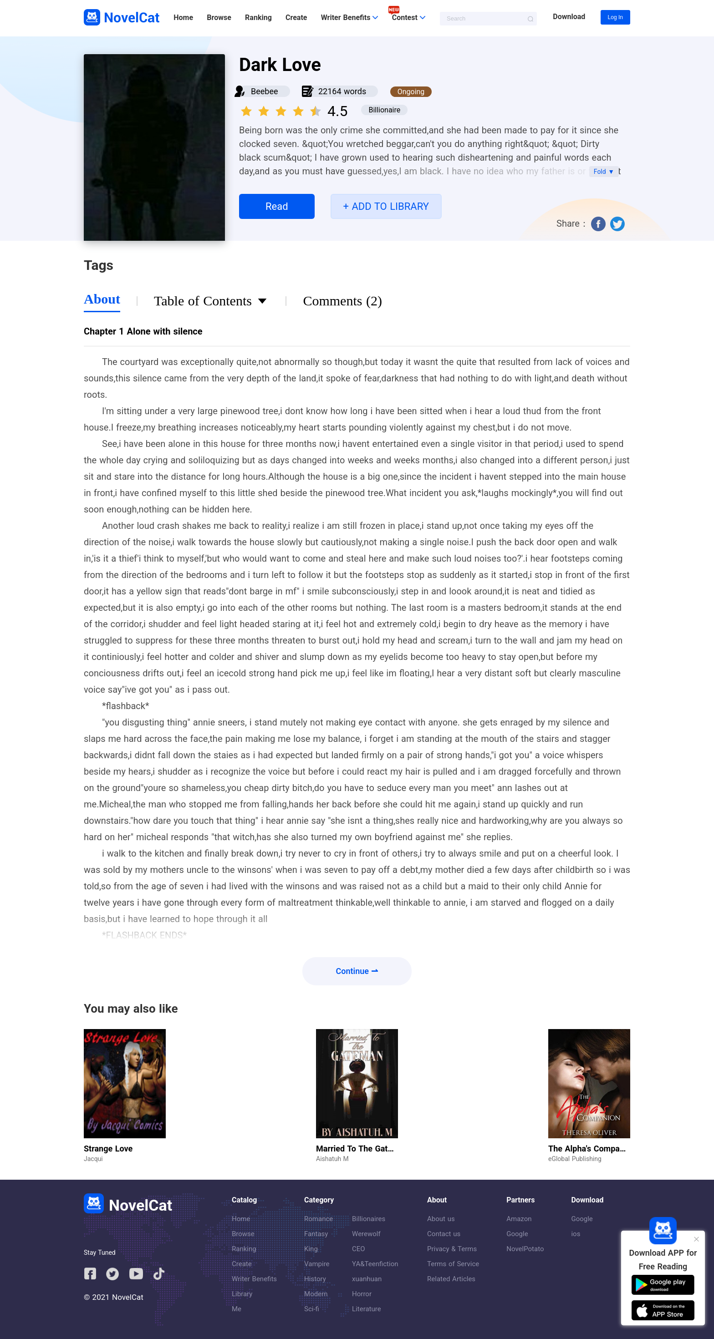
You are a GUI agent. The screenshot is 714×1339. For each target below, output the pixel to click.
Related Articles (451, 1279)
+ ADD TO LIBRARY (386, 206)
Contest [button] (408, 17)
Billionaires (368, 1219)
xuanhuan (367, 1279)
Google (517, 1234)
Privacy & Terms (452, 1249)
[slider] (282, 108)
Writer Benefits (254, 1279)
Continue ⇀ (357, 971)
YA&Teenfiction (375, 1264)
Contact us (443, 1234)
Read (276, 206)
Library (242, 1294)
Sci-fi (311, 1309)
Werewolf (366, 1234)
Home (183, 17)
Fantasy (316, 1234)
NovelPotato (525, 1249)
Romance (318, 1219)
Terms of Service (453, 1264)
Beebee (264, 91)
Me (236, 1309)
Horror (362, 1294)
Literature (366, 1309)
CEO (358, 1249)
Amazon (518, 1219)
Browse (219, 17)
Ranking (258, 17)
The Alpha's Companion (592, 1148)
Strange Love (108, 1148)
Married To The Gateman (362, 1148)
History (315, 1279)
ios (575, 1234)
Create (296, 17)
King (311, 1249)
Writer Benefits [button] (349, 17)
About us (441, 1219)
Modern (315, 1294)
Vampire (317, 1264)
